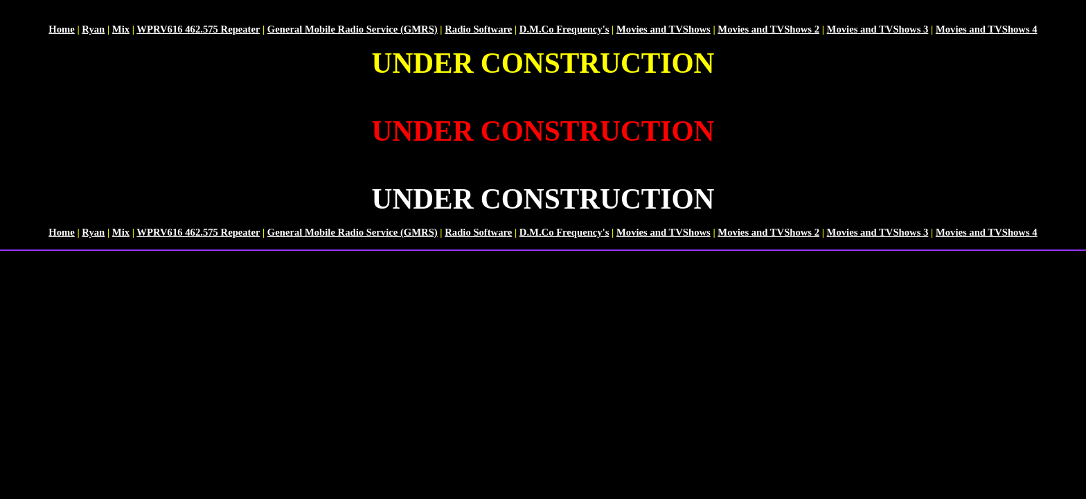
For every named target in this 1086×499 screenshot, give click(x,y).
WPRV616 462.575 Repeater (198, 29)
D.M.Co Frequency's (564, 29)
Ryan (93, 29)
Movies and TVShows (663, 29)
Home (61, 29)
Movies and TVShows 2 (768, 29)
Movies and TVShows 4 (987, 29)
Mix (121, 29)
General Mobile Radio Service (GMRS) (352, 29)
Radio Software (478, 29)
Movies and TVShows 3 (878, 29)
